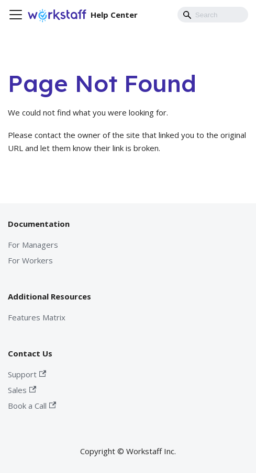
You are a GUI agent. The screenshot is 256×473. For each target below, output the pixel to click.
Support (27, 374)
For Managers (33, 244)
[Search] (212, 14)
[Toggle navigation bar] (16, 14)
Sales (22, 390)
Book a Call (32, 405)
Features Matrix (36, 317)
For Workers (30, 260)
